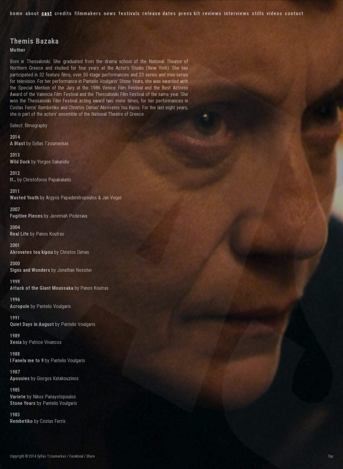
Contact (294, 13)
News (110, 13)
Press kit (189, 13)
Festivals (129, 13)
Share (90, 456)
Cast (46, 13)
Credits (63, 13)
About (32, 13)
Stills (258, 13)
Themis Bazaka (34, 41)
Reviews (212, 13)
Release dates (159, 13)
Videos (274, 13)
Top (330, 456)
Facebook (76, 456)
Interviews (236, 13)
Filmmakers (87, 13)
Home (16, 13)
